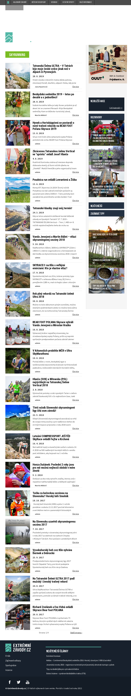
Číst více (75, 86)
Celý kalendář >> (115, 108)
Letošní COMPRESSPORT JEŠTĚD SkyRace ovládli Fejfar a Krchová (51, 438)
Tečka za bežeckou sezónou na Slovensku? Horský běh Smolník (50, 495)
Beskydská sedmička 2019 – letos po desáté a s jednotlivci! (53, 96)
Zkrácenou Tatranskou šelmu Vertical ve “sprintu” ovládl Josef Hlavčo (54, 153)
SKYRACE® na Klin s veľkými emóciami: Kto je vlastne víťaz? (50, 267)
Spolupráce (10, 665)
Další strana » (76, 632)
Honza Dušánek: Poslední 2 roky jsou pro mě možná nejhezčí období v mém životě (54, 467)
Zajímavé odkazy (13, 660)
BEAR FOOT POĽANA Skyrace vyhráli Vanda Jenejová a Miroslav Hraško (53, 324)
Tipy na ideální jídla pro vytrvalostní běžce (62, 669)
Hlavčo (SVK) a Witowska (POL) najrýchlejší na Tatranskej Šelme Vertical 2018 (51, 382)
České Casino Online (94, 300)
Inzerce (8, 670)
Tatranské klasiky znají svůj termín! (52, 208)
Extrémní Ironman (53, 656)
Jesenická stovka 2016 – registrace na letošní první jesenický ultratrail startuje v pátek (80, 665)
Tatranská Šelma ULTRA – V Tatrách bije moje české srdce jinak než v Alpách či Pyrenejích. (53, 69)
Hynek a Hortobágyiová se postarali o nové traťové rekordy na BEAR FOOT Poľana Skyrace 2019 (53, 125)
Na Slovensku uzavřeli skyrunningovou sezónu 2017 (54, 523)
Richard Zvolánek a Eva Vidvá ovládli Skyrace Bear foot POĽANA (53, 609)
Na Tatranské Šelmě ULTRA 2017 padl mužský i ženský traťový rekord (54, 580)
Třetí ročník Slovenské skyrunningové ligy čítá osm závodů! (54, 409)
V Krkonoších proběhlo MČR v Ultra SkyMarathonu (52, 352)
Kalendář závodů (19, 2)
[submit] (21, 7)
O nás (7, 655)
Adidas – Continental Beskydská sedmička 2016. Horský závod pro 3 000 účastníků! (78, 660)
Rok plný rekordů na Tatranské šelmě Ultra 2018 (53, 295)
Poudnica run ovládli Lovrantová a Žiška (55, 179)
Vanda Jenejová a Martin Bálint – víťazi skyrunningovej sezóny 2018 (54, 238)
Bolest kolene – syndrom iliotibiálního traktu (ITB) (66, 673)
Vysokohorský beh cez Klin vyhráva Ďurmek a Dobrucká (52, 552)
